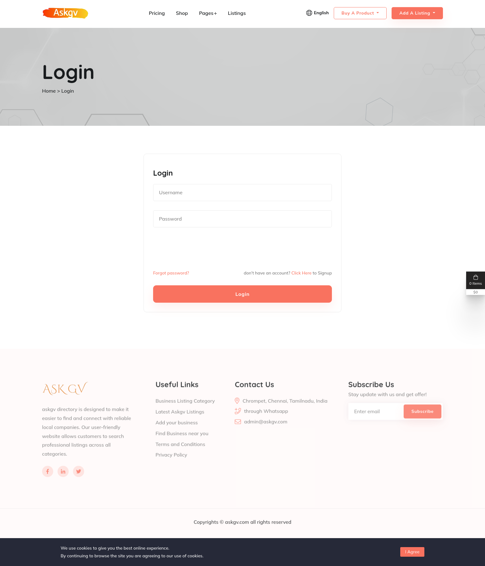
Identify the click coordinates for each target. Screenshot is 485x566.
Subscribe (422, 419)
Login (242, 294)
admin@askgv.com (265, 430)
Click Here (301, 272)
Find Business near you (182, 440)
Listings (237, 13)
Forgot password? (171, 272)
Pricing (157, 13)
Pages (208, 13)
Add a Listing (415, 13)
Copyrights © (209, 530)
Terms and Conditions (180, 451)
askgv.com (237, 530)
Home (49, 91)
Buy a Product (358, 13)
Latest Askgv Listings (180, 419)
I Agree (412, 552)
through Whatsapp (266, 419)
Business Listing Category (185, 409)
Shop (182, 13)
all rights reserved (270, 530)
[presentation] (200, 248)
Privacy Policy (171, 462)
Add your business (177, 430)
